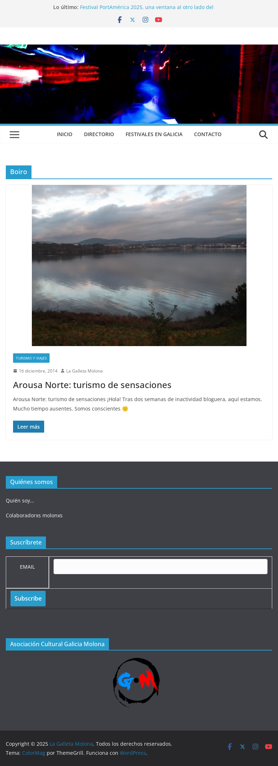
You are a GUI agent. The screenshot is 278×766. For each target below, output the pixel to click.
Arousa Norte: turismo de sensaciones (92, 385)
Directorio (99, 134)
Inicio (64, 134)
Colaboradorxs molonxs (34, 515)
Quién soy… (20, 500)
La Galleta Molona (84, 371)
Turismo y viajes (31, 358)
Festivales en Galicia (154, 134)
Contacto (208, 134)
